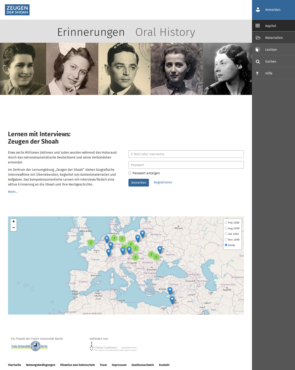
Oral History (165, 32)
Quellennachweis (143, 365)
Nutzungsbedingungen (40, 365)
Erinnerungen (91, 32)
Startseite (14, 365)
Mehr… (13, 192)
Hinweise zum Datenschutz (77, 365)
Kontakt (164, 365)
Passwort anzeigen (144, 173)
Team (103, 365)
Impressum (119, 365)
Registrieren (163, 182)
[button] (129, 250)
